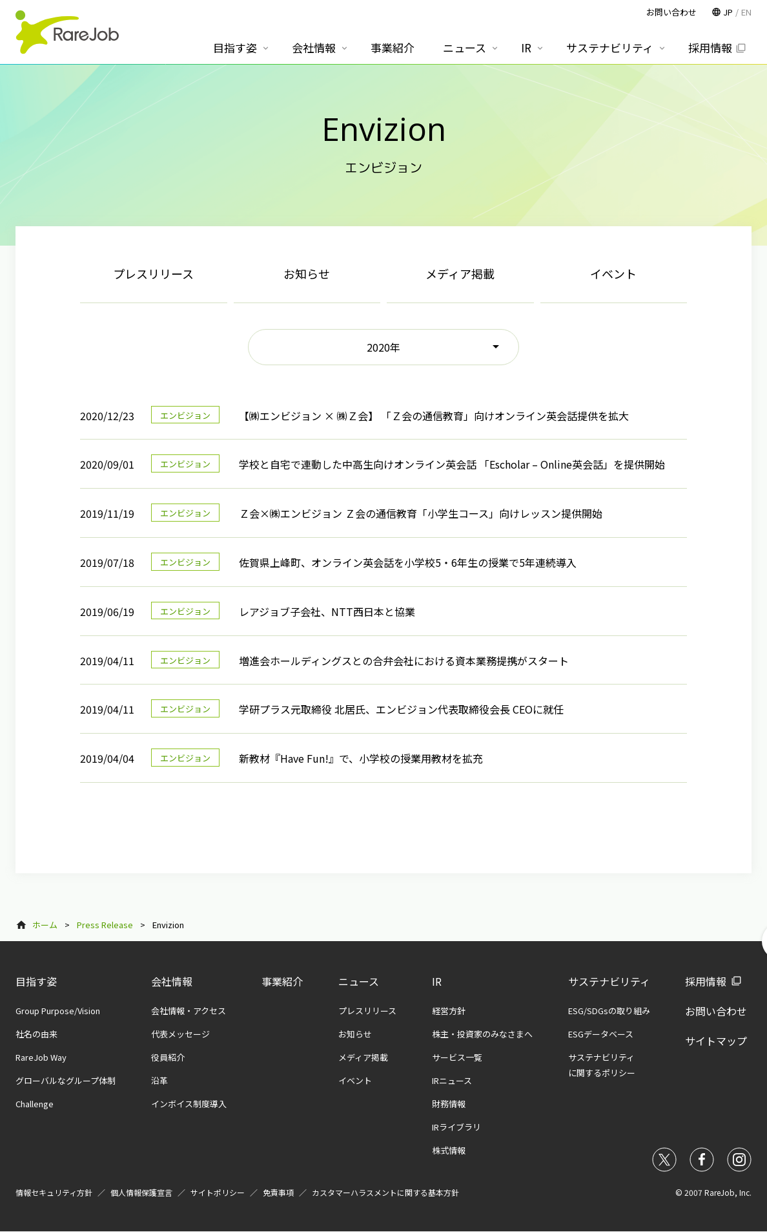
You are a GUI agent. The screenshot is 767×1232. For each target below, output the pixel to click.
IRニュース (452, 1080)
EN (746, 12)
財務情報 (448, 1104)
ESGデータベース (600, 1034)
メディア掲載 (460, 273)
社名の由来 (36, 1034)
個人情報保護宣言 (141, 1192)
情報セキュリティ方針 (53, 1192)
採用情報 (705, 981)
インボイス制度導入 (189, 1104)
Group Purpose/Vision (57, 1010)
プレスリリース (153, 273)
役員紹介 (168, 1057)
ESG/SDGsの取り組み (609, 1010)
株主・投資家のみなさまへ (482, 1034)
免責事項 (278, 1192)
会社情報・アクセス (188, 1010)
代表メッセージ (180, 1034)
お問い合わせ (716, 1011)
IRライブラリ (456, 1127)
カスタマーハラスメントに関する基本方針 (385, 1192)
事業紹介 (282, 981)
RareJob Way (40, 1057)
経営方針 (448, 1010)
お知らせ (306, 273)
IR (437, 981)
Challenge (34, 1104)
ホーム (44, 925)
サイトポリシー (217, 1192)
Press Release (105, 925)
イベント (613, 273)
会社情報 (171, 981)
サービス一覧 (457, 1057)
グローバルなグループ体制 (65, 1080)
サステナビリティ (609, 981)
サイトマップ (716, 1040)
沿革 (159, 1080)
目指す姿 (36, 981)
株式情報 (448, 1150)
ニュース (358, 981)
